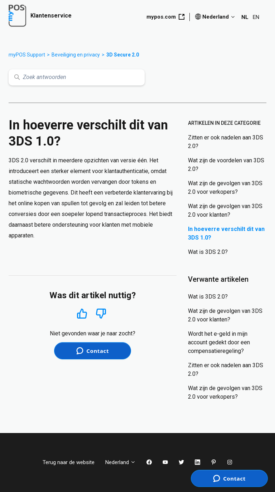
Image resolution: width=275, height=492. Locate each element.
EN (256, 17)
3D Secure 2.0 (122, 55)
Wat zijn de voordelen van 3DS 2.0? (226, 164)
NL (245, 17)
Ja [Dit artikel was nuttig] (82, 313)
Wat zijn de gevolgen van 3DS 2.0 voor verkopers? (225, 187)
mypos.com (165, 17)
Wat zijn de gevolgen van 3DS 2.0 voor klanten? (225, 210)
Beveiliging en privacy (76, 55)
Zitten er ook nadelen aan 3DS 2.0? (225, 141)
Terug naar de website (69, 462)
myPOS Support (27, 55)
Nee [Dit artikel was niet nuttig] (101, 313)
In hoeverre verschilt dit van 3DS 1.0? (226, 233)
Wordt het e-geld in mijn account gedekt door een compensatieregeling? (219, 342)
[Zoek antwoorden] (77, 77)
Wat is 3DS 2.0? (208, 252)
